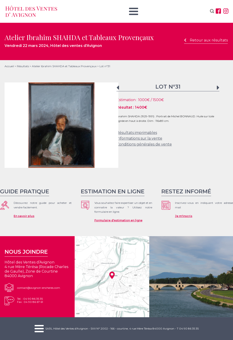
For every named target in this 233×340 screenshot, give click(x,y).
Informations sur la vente (139, 138)
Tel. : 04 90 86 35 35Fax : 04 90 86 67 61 (30, 300)
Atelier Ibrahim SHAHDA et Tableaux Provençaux (64, 66)
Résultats (23, 66)
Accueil (9, 66)
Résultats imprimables (136, 132)
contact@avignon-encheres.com (38, 287)
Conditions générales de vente (144, 144)
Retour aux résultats (206, 40)
